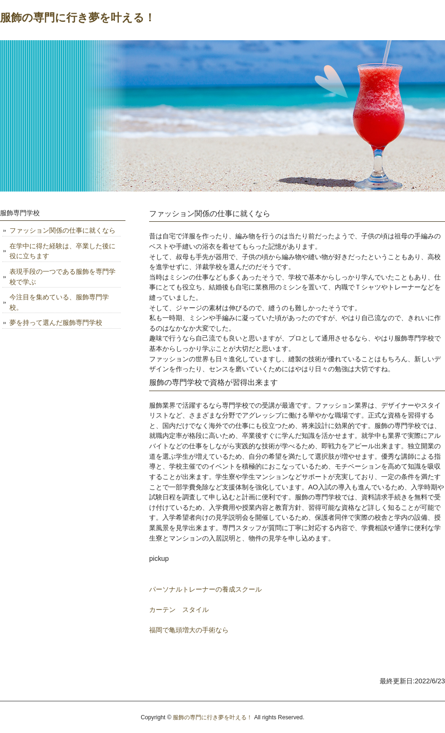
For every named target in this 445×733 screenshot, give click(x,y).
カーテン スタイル (179, 609)
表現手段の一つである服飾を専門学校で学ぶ (62, 277)
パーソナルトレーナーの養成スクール (205, 589)
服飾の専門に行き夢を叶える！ (77, 17)
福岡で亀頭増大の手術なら (189, 630)
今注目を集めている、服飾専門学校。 (59, 302)
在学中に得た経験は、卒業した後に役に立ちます (62, 251)
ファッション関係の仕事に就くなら (62, 230)
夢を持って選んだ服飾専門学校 (55, 322)
